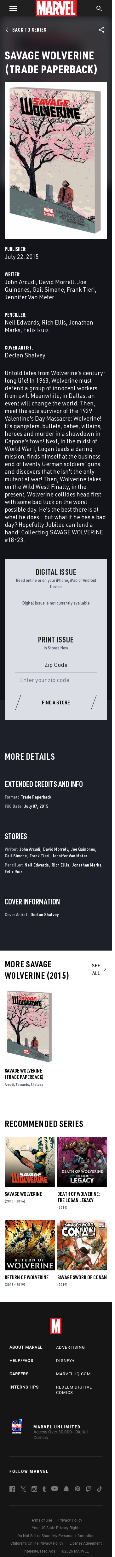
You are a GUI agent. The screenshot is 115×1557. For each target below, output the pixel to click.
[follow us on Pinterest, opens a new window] (77, 1489)
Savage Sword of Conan (82, 1277)
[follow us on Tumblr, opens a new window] (44, 1490)
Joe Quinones (83, 849)
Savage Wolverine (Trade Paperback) (24, 1073)
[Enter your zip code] (56, 679)
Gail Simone (48, 289)
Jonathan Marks (86, 864)
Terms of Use (41, 1520)
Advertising (70, 1347)
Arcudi (9, 1084)
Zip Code (56, 664)
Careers (19, 1373)
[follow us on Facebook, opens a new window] (12, 1490)
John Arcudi (20, 281)
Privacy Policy (70, 1520)
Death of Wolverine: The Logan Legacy (78, 1197)
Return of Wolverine (27, 1277)
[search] (99, 9)
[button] (11, 8)
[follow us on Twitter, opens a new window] (23, 1490)
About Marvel (26, 1347)
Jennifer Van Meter (29, 297)
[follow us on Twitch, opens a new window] (88, 1490)
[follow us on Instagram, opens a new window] (34, 1490)
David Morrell (56, 281)
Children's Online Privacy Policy (36, 1543)
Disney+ (65, 1360)
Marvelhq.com (73, 1373)
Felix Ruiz (36, 329)
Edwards (22, 1084)
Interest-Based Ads (39, 1551)
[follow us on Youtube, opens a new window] (54, 1489)
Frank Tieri (81, 289)
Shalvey (37, 1084)
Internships (24, 1387)
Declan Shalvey (25, 355)
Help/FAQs (21, 1360)
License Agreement (86, 1543)
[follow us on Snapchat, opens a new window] (66, 1490)
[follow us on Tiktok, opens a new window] (99, 1490)
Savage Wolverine (23, 1194)
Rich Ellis (54, 322)
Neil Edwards (22, 322)
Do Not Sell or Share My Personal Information (56, 1536)
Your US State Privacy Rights (56, 1528)
